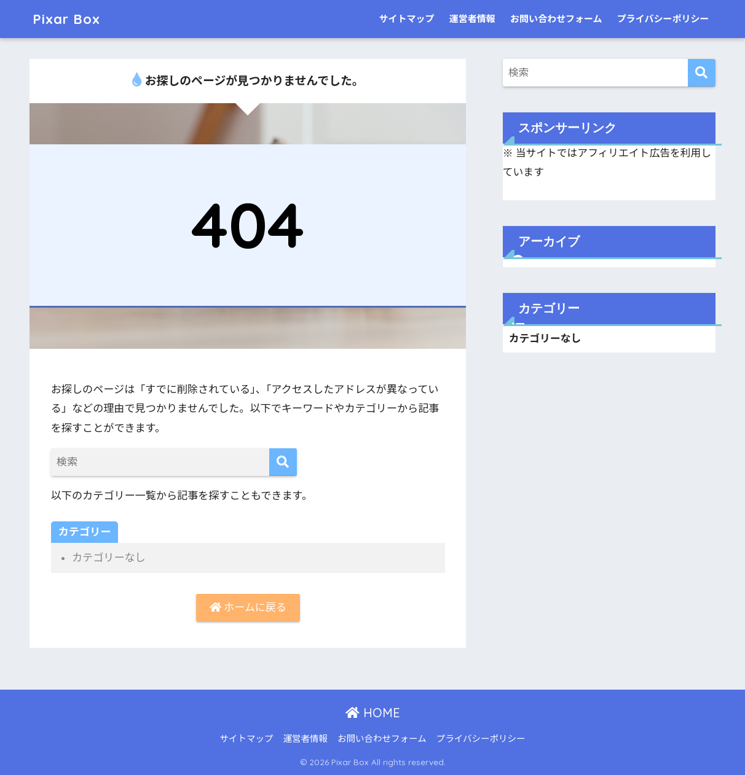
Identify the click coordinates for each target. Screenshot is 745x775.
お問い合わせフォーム (556, 19)
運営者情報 (472, 19)
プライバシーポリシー (663, 19)
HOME (372, 712)
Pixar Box (68, 19)
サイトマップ (406, 19)
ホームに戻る (248, 607)
